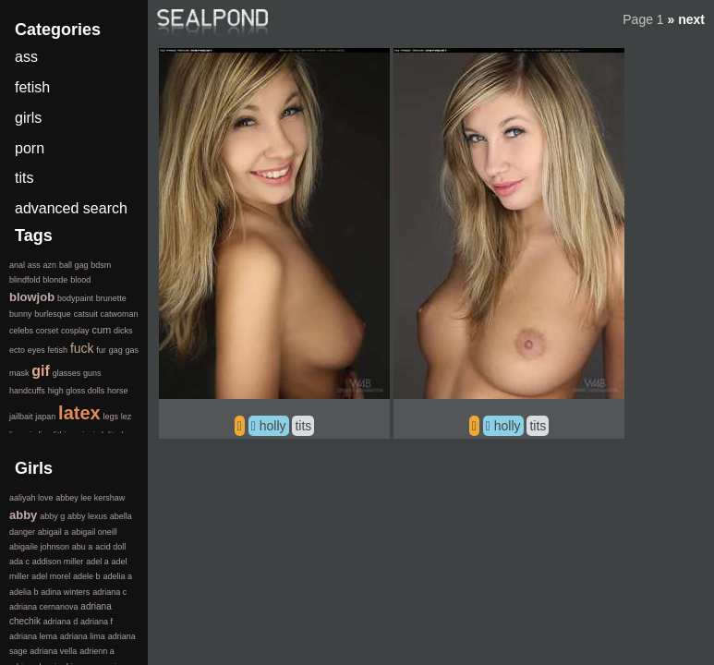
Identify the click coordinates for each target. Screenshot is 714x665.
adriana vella (53, 651)
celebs (21, 330)
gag (116, 350)
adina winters (65, 592)
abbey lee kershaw (90, 497)
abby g (52, 516)
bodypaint (75, 298)
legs (110, 416)
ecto (17, 350)
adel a (97, 561)
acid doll (110, 546)
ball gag (74, 265)
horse (117, 390)
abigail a (53, 532)
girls (28, 118)
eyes (36, 350)
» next (686, 19)
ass (26, 57)
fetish (32, 87)
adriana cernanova (44, 606)
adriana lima (82, 636)
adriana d (61, 621)
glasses (67, 373)
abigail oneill (94, 532)
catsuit (86, 314)
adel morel (50, 576)
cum (101, 329)
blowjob (31, 297)
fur (101, 350)
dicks (123, 330)
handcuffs (27, 390)
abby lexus (87, 516)
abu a (82, 546)
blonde (54, 279)
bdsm (101, 265)
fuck (82, 348)
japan (45, 416)
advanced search (71, 208)
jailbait (21, 416)
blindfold (25, 279)
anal (17, 265)
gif (40, 371)
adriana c (109, 592)
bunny (20, 314)
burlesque (52, 314)
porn (29, 148)
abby (23, 515)
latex (79, 413)
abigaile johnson (39, 546)
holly (273, 425)
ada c (19, 561)
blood (80, 279)
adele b (87, 576)
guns (92, 373)
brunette (111, 298)
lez (126, 416)
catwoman (119, 314)
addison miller (58, 561)
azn (50, 265)
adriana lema (33, 636)
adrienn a (97, 651)
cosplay (75, 330)
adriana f (96, 621)
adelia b (24, 592)
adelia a (117, 576)
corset (47, 330)
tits (303, 425)
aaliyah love (31, 497)
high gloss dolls (76, 390)
